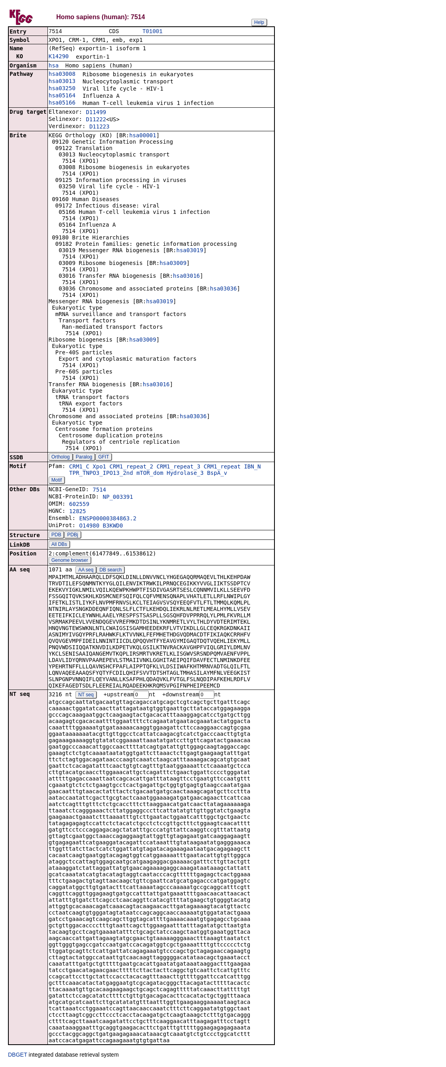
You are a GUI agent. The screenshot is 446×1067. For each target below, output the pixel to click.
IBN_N (252, 467)
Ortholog (60, 457)
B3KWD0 (113, 526)
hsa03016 (186, 276)
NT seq (85, 696)
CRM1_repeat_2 (131, 467)
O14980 (89, 526)
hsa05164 (62, 96)
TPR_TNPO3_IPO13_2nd (101, 473)
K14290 (59, 57)
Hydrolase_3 (185, 473)
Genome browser (69, 561)
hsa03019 (189, 251)
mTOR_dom (149, 473)
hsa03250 (62, 89)
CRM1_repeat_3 (178, 467)
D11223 (99, 127)
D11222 (96, 120)
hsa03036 (223, 289)
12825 (77, 512)
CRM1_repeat (222, 467)
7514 (99, 490)
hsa (54, 66)
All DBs (59, 545)
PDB (56, 535)
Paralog (84, 457)
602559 (79, 505)
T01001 (152, 32)
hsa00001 (142, 136)
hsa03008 (62, 74)
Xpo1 (99, 467)
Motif (56, 481)
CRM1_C (79, 467)
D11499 (96, 113)
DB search (110, 570)
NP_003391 (118, 497)
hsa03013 (62, 82)
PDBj (72, 535)
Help (259, 22)
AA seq (85, 570)
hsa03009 (173, 264)
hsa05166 (62, 103)
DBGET (17, 1056)
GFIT (103, 457)
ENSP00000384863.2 (107, 519)
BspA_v (217, 473)
